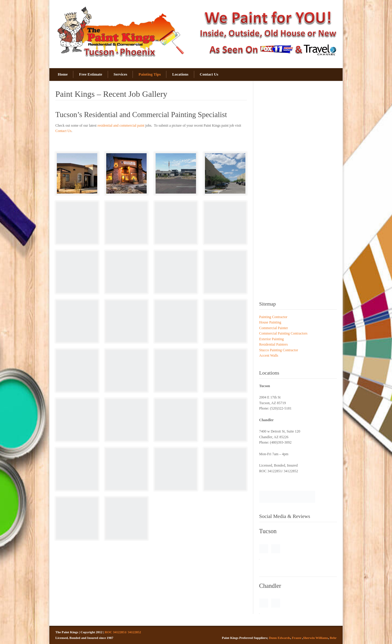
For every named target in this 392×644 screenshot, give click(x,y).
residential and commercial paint (121, 125)
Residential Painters (273, 344)
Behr (333, 638)
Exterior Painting (271, 339)
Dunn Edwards (279, 638)
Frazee (296, 638)
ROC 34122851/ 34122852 (123, 632)
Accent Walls (268, 355)
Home (63, 74)
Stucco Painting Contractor (278, 350)
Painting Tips (150, 74)
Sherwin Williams (315, 638)
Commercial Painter (273, 328)
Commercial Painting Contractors (283, 333)
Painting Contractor (273, 317)
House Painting (270, 322)
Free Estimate (90, 74)
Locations (180, 74)
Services (120, 74)
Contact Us (209, 74)
